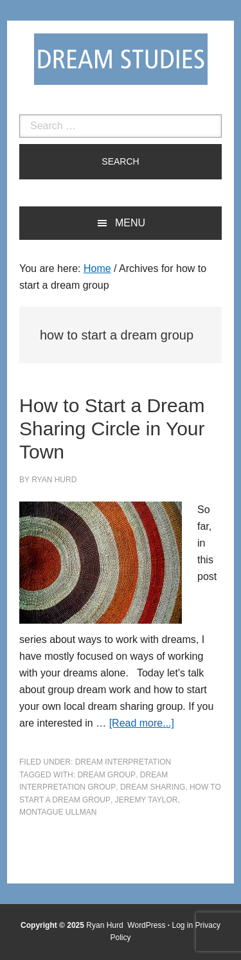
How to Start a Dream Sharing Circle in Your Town (112, 428)
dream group (106, 774)
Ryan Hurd (105, 925)
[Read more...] (141, 723)
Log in (182, 925)
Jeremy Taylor (146, 799)
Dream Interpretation (123, 761)
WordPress (146, 925)
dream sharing (152, 787)
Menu (130, 222)
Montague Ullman (57, 812)
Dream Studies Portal (121, 59)
